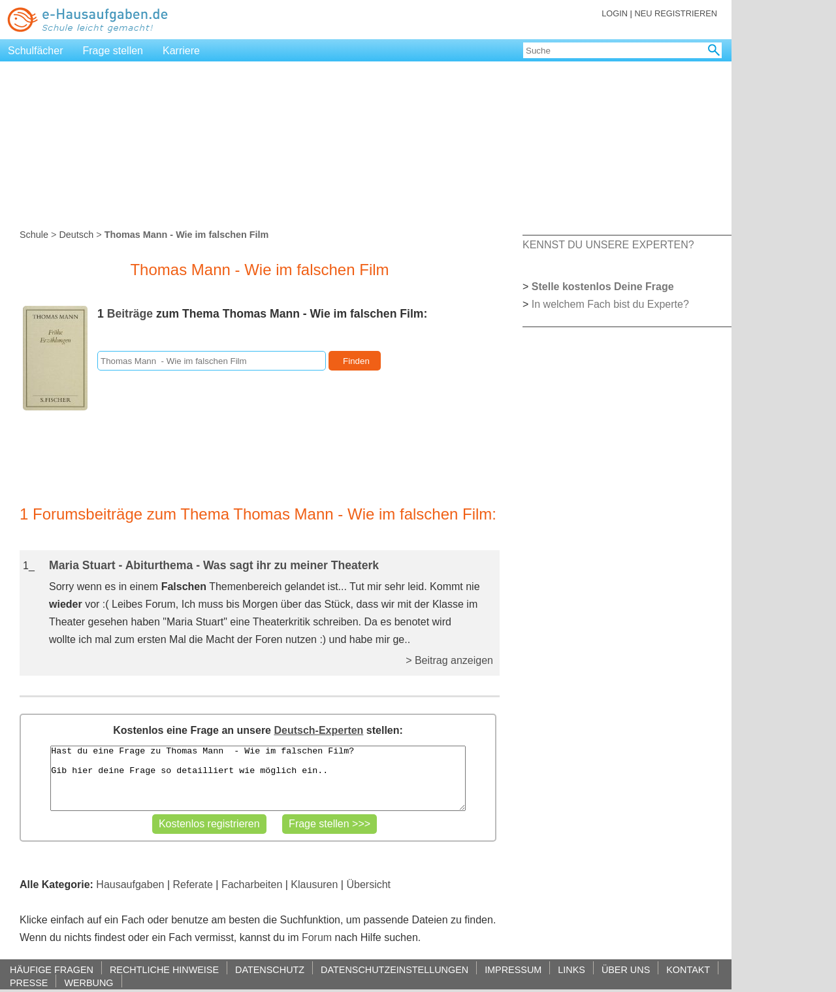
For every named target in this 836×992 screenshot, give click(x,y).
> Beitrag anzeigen (449, 660)
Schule (34, 234)
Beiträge (130, 313)
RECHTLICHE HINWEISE (164, 969)
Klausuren (314, 884)
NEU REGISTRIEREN (675, 13)
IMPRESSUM (513, 969)
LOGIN (615, 13)
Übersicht (368, 884)
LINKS (571, 969)
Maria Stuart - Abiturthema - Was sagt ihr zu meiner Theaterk (214, 565)
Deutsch (76, 234)
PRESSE (29, 982)
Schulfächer (35, 50)
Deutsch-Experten (318, 730)
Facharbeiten (251, 884)
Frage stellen (113, 50)
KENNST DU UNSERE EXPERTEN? (608, 244)
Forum (317, 937)
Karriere (181, 50)
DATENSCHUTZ (269, 969)
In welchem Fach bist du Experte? (610, 304)
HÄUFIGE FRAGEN (51, 969)
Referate (193, 884)
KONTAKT (688, 969)
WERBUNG (88, 982)
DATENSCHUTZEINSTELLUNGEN (394, 969)
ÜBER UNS (626, 969)
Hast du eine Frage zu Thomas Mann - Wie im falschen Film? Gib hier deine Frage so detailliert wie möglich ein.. (257, 778)
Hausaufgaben (130, 884)
